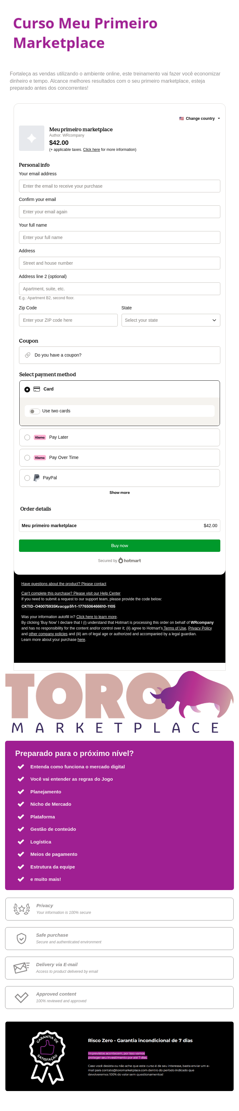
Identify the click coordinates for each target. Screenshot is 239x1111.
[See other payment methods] (119, 492)
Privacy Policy (200, 628)
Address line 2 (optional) (43, 276)
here (81, 639)
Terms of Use (174, 628)
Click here (91, 149)
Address (27, 250)
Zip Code (28, 307)
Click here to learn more (96, 617)
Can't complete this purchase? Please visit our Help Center (71, 593)
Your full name (33, 225)
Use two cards (56, 410)
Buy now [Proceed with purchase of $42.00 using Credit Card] (119, 545)
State (127, 307)
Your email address (38, 173)
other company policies (48, 634)
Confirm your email (37, 199)
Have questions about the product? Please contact (64, 584)
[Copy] (68, 606)
